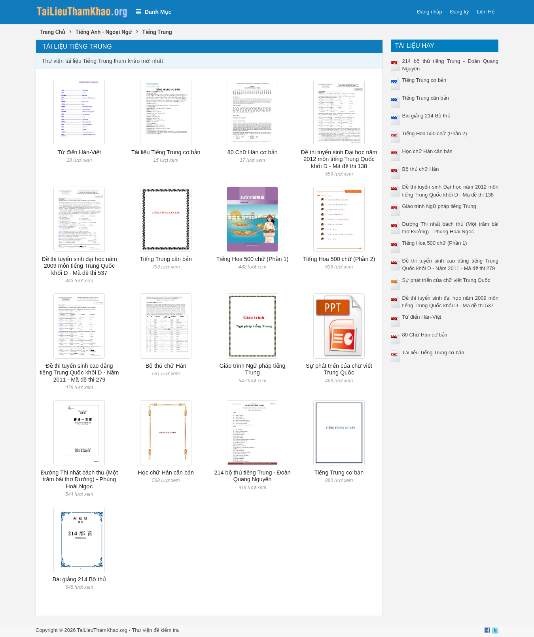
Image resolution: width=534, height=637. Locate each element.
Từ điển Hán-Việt (79, 152)
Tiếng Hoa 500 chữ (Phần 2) (339, 259)
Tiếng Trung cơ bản (339, 472)
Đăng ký (459, 12)
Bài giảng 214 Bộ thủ (79, 579)
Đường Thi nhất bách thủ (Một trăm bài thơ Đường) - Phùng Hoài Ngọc (79, 479)
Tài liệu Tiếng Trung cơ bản (166, 152)
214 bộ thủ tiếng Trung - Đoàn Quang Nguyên (252, 475)
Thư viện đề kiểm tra (155, 630)
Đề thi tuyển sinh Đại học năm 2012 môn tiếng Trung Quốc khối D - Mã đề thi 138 (339, 159)
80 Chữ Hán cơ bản (252, 152)
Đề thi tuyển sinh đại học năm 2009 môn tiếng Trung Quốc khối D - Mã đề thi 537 (79, 266)
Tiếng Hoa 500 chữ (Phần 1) (252, 259)
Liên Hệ (485, 12)
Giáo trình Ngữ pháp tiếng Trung (253, 369)
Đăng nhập (429, 12)
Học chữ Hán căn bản (166, 472)
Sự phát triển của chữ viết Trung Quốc (339, 369)
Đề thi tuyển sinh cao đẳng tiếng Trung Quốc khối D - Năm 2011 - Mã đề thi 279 (79, 373)
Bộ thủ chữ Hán (166, 366)
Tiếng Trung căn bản (166, 259)
